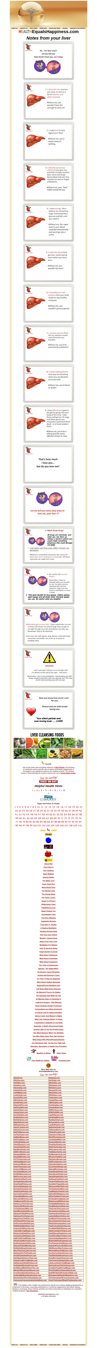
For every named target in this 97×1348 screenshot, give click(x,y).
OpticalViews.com (21, 1110)
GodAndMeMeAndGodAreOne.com (27, 1275)
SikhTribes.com (55, 1083)
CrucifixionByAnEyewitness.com (26, 1273)
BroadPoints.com (20, 1102)
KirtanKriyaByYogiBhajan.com (25, 1260)
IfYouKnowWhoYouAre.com (24, 1241)
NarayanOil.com (55, 1090)
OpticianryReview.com (57, 1159)
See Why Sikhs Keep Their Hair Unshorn (48, 1036)
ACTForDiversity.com (22, 1159)
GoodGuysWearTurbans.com (60, 1236)
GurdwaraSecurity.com (23, 1181)
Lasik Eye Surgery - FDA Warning (48, 1002)
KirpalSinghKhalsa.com (58, 1172)
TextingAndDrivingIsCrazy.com (26, 1265)
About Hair (48, 864)
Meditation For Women (48, 945)
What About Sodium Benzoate (48, 982)
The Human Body (48, 894)
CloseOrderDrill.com (22, 1147)
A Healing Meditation (48, 928)
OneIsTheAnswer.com (22, 1167)
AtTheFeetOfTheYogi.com (24, 1221)
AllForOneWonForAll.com (59, 1196)
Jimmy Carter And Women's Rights (48, 1016)
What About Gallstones (48, 955)
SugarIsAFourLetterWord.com (48, 985)
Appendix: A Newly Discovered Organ (48, 1026)
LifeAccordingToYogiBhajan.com (61, 1263)
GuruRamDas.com (21, 1115)
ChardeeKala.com (56, 1107)
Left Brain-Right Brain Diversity (48, 989)
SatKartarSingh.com (57, 1127)
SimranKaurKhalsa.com (58, 1174)
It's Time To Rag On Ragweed (48, 979)
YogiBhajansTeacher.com (58, 1191)
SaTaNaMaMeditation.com (59, 1204)
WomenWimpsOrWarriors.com (60, 1250)
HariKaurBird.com (21, 1107)
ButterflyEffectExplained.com (60, 1241)
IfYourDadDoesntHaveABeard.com (62, 1270)
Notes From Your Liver (48, 942)
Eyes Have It (48, 867)
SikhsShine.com (55, 1093)
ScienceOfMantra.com (22, 1169)
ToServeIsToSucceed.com (59, 1209)
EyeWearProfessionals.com (59, 1218)
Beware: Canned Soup (48, 938)
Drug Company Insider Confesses (48, 1006)
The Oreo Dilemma (48, 918)
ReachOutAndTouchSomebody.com (28, 1278)
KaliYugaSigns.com (21, 1139)
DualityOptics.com (21, 1117)
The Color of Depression (48, 965)
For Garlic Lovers (48, 898)
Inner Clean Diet (48, 884)
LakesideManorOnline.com (59, 1216)
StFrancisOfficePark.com (58, 1186)
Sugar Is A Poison (48, 901)
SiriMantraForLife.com (57, 1154)
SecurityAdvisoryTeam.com (59, 1221)
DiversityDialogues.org (23, 1186)
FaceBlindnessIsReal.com (59, 1206)
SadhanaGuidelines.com (58, 1179)
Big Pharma (60, 767)
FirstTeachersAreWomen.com (60, 1243)
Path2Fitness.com (48, 908)
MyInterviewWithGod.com (59, 1201)
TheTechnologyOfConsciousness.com (64, 1278)
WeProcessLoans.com (22, 1176)
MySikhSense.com (21, 1120)
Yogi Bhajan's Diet (48, 914)
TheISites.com (19, 1083)
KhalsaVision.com (21, 1112)
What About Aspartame (49, 962)
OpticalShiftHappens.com (59, 1194)
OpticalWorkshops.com (58, 1169)
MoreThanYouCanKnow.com (25, 1250)
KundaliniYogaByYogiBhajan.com (62, 1268)
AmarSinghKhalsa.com (23, 1184)
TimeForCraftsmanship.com (60, 1226)
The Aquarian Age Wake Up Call (48, 996)
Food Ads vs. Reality (48, 925)
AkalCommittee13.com (22, 1179)
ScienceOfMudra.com (22, 1164)
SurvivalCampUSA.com (23, 1194)
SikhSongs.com (55, 1085)
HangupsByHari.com (22, 1154)
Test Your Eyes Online (48, 935)
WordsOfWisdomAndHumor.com (26, 1270)
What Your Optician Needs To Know (48, 1019)
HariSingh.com (54, 1080)
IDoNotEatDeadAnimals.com (25, 1248)
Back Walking (48, 874)
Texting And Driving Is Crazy (48, 975)
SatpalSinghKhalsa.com (58, 1176)
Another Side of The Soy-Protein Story (48, 1029)
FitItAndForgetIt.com (57, 1132)
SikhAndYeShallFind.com (23, 1213)
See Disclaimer (32, 1291)
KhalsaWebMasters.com (23, 1196)
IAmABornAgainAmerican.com (61, 1258)
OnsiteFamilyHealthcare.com (25, 1255)
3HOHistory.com (55, 1095)
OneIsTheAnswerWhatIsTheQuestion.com (65, 1280)
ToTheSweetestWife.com (23, 1209)
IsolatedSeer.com (55, 1100)
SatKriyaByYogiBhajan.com (24, 1238)
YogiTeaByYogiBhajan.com (24, 1231)
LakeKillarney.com (56, 1115)
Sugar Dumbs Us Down (48, 952)
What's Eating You (48, 911)
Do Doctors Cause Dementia (48, 972)
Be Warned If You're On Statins (48, 992)
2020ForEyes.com (56, 1110)
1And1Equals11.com (22, 1144)
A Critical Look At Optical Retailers (48, 1013)
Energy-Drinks (48, 877)
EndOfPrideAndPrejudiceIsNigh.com (63, 1273)
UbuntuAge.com (20, 1088)
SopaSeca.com (19, 1085)
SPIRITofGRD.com (56, 1112)
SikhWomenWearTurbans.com (60, 1248)
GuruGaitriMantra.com (22, 1172)
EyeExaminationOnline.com (24, 1243)
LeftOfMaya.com (20, 1093)
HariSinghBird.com (56, 1117)
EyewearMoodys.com (57, 1142)
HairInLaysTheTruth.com (23, 1204)
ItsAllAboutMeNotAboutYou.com (26, 1268)
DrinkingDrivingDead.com (59, 1199)
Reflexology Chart (48, 904)
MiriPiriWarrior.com (21, 1132)
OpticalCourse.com (21, 1130)
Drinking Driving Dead (48, 931)
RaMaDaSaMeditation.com (24, 1226)
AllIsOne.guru (19, 1080)
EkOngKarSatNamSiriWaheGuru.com (63, 1275)
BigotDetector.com (21, 1122)
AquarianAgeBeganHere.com (60, 1238)
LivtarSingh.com (20, 1095)
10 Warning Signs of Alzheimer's (48, 999)
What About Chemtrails (48, 958)
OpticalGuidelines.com (58, 1164)
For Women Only (48, 891)
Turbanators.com (55, 1098)
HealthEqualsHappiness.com (60, 1233)
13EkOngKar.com (55, 1102)
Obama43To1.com (21, 1105)
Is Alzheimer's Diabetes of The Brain (48, 1023)
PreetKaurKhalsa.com (57, 1144)
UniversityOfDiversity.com (24, 1228)
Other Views (61, 1053)
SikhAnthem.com (20, 1100)
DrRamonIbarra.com (57, 1130)
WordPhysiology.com (57, 1137)
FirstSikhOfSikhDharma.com (60, 1228)
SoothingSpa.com (56, 1105)
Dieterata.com (54, 1078)
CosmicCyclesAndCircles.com (60, 1253)
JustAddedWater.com (57, 1139)
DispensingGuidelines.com (24, 1233)
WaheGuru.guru (55, 1088)
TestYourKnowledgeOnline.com (61, 1260)
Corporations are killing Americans (48, 1009)
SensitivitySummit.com (23, 1189)
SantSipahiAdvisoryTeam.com (25, 1258)
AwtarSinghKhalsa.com (23, 1191)
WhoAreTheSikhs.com (57, 1157)
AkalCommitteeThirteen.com (60, 1231)
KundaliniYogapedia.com (58, 1184)
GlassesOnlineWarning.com (24, 1246)
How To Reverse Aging (48, 948)
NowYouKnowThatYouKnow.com (61, 1265)
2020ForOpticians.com (57, 1162)
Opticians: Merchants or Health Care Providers (48, 1046)
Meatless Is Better (41, 1053)
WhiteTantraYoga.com (57, 1147)
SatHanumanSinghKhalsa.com (26, 1263)
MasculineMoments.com (23, 1199)
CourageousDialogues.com (24, 1236)
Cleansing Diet (64, 1061)
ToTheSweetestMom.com (58, 1189)
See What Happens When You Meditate (48, 1033)
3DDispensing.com (21, 1125)
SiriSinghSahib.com (21, 1142)
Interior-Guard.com (21, 1127)
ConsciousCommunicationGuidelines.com (30, 1280)
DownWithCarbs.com (22, 1157)
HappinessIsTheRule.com (24, 1218)
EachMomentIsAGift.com (23, 1211)
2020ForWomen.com (22, 1152)
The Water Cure (48, 881)
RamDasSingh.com (56, 1120)
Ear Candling (48, 871)
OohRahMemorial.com (22, 1174)
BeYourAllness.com (56, 1122)
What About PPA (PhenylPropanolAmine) (48, 1040)
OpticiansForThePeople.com (25, 1253)
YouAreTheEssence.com (58, 1181)
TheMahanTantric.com (57, 1152)
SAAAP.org (18, 1078)
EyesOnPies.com (20, 1098)
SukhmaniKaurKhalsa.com (59, 1213)
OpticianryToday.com (57, 1135)
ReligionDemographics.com (59, 1223)
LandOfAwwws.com (56, 1125)
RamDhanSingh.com (22, 1149)
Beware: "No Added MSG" (48, 969)
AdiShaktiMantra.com (22, 1162)
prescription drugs (68, 773)
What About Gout (48, 887)
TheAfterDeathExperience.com (61, 1255)
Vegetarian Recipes (48, 921)
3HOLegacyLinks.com (57, 1149)
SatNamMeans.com (21, 1137)
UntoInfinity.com (20, 1090)
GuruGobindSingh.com (58, 1167)
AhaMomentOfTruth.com (23, 1201)
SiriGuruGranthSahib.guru (24, 1223)
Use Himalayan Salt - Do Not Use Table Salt (48, 1043)
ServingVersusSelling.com (59, 1211)
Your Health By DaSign (40, 1061)
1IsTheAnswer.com (21, 1135)
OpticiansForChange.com (24, 1216)
